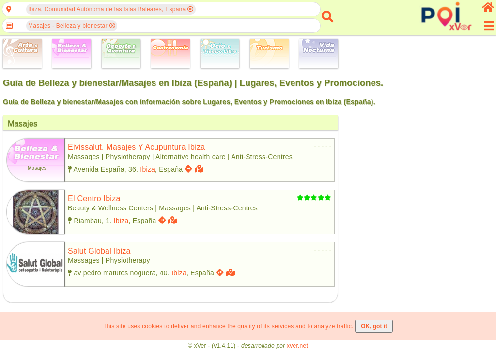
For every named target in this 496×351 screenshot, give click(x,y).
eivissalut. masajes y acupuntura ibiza (136, 147)
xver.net (297, 345)
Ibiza (147, 169)
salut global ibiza (99, 251)
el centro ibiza (94, 198)
